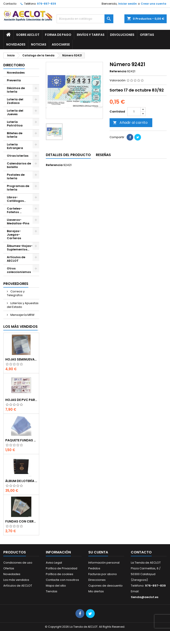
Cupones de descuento (105, 585)
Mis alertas (96, 591)
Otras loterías (17, 156)
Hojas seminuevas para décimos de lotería (21, 359)
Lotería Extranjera (15, 146)
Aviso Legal (54, 562)
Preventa (14, 80)
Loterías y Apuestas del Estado (23, 305)
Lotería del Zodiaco (15, 101)
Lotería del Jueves (15, 112)
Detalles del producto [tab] (68, 154)
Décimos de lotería (16, 90)
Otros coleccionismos (19, 270)
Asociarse (61, 44)
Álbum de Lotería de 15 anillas (21, 481)
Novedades (15, 44)
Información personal (104, 562)
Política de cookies (59, 574)
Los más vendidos (20, 326)
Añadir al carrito (130, 122)
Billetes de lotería (14, 135)
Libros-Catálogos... (16, 199)
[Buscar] (85, 18)
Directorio (14, 65)
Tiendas (51, 591)
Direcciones (97, 580)
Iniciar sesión (127, 4)
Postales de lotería (16, 176)
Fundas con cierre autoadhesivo (21, 521)
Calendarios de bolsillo (19, 165)
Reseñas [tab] (103, 154)
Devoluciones (122, 34)
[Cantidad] (134, 111)
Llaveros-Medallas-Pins (18, 221)
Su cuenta (98, 552)
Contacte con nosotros (62, 580)
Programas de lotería (18, 188)
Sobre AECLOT (27, 34)
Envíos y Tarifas (90, 34)
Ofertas (147, 34)
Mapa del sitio (56, 585)
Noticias (38, 44)
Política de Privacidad (61, 568)
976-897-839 (46, 4)
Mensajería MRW (22, 315)
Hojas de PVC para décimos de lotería (21, 400)
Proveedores (15, 283)
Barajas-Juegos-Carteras (14, 234)
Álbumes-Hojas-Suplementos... (20, 248)
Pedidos (94, 568)
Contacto (9, 4)
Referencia (118, 71)
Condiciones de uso (17, 562)
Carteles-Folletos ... (14, 210)
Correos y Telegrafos (16, 293)
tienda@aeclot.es (144, 597)
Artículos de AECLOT (16, 259)
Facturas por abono (102, 574)
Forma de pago (58, 34)
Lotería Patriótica (15, 124)
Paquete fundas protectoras (21, 440)
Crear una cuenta (153, 4)
